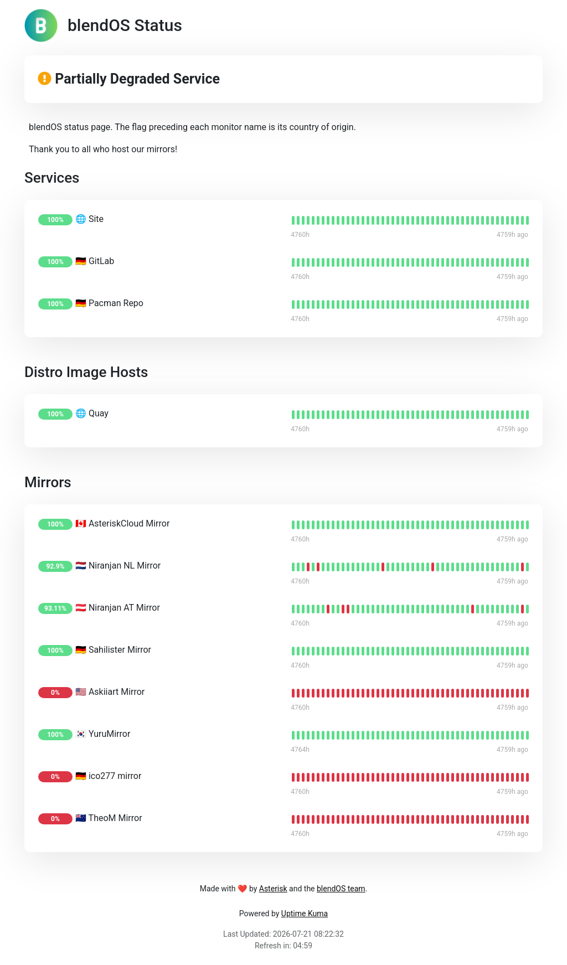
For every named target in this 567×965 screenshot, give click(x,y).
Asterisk (273, 888)
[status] (293, 220)
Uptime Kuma (304, 913)
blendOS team (341, 888)
